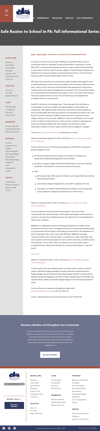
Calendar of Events (12, 76)
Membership (43, 18)
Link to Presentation (38, 141)
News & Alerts (10, 68)
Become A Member (50, 355)
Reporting (9, 71)
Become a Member (12, 126)
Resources (9, 62)
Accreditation (10, 110)
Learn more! (35, 254)
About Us (20, 18)
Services (69, 18)
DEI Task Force (10, 115)
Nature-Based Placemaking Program (13, 158)
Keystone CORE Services (11, 188)
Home (33, 54)
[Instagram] (10, 428)
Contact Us (9, 79)
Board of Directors (12, 96)
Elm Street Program (12, 151)
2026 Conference (85, 18)
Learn (31, 18)
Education (9, 112)
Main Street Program (12, 154)
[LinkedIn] (15, 428)
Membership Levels (12, 132)
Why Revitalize (11, 107)
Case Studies (10, 65)
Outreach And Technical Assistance (12, 183)
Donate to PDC (11, 73)
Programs (57, 18)
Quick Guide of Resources (50, 132)
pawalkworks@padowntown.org (42, 291)
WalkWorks (9, 162)
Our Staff (9, 93)
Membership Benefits (13, 129)
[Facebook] (4, 428)
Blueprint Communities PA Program (11, 145)
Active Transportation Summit (10, 168)
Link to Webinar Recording (81, 138)
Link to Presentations (38, 206)
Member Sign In (14, 399)
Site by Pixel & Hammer (87, 428)
